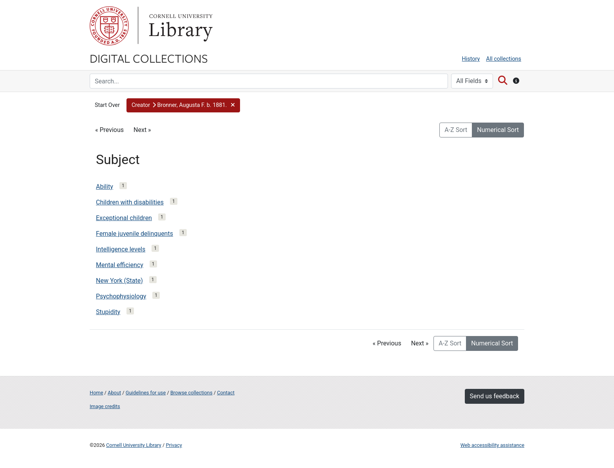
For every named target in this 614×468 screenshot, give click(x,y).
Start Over (107, 105)
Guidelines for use (146, 393)
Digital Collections (149, 58)
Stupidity (108, 312)
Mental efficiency (119, 265)
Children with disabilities (130, 202)
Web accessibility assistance (492, 445)
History (471, 59)
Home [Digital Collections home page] (96, 393)
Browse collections (191, 393)
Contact (226, 393)
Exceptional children (124, 218)
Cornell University (109, 25)
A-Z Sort (455, 130)
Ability (104, 186)
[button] (183, 105)
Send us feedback (494, 396)
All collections (503, 59)
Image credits (105, 406)
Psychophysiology (121, 296)
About (114, 393)
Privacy (174, 445)
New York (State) (119, 280)
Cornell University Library (133, 445)
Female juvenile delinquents (134, 233)
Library (179, 25)
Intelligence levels (120, 249)
